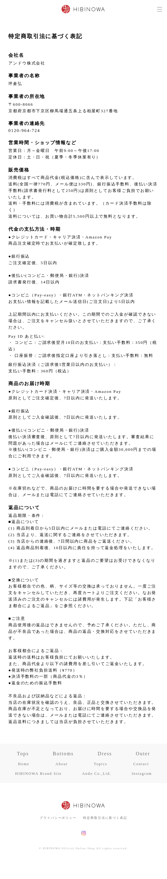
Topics (100, 764)
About (61, 764)
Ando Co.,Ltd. (96, 773)
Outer (143, 753)
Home (23, 764)
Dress (105, 753)
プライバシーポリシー (58, 817)
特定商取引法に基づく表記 (105, 817)
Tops (23, 753)
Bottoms (63, 753)
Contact (141, 764)
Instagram (142, 773)
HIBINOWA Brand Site (38, 773)
